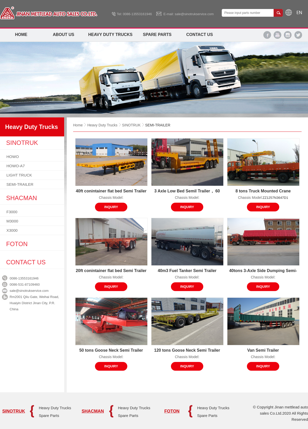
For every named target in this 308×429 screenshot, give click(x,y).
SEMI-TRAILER (19, 184)
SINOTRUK (131, 125)
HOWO (12, 156)
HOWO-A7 (15, 166)
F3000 (11, 212)
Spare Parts (157, 34)
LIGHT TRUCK (19, 175)
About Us (63, 34)
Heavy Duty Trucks (110, 34)
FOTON (171, 411)
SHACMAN (93, 411)
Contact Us (199, 34)
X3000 (11, 230)
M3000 (12, 221)
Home (21, 34)
